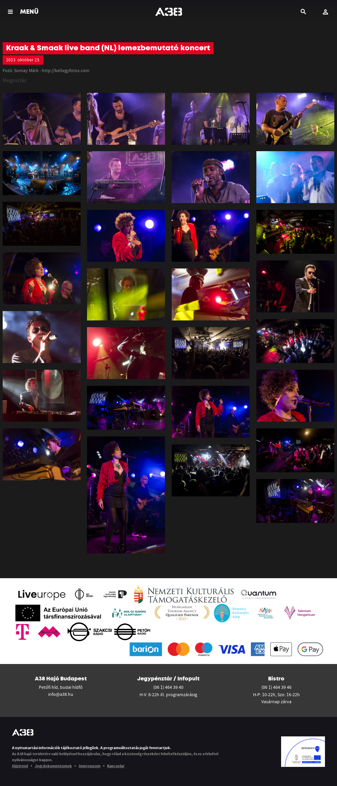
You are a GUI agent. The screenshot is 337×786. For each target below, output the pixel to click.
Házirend (20, 765)
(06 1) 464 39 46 (276, 687)
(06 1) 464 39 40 (168, 687)
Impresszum (89, 765)
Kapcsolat (115, 765)
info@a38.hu (60, 694)
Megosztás (14, 80)
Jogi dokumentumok (53, 765)
